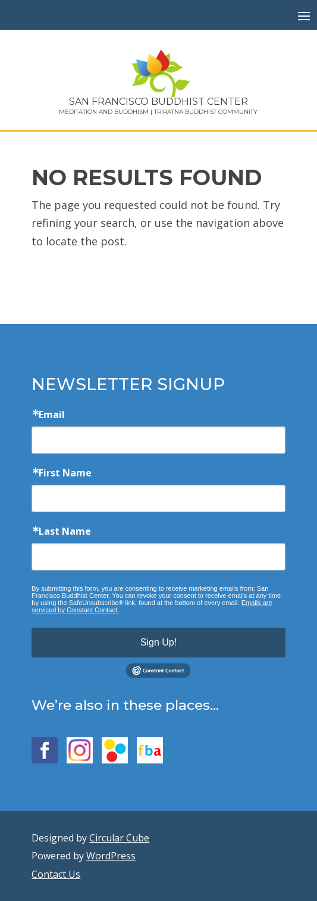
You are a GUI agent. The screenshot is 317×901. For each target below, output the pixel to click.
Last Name (65, 531)
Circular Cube (119, 837)
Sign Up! (158, 642)
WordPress (111, 855)
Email (52, 414)
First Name (65, 473)
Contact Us (56, 874)
